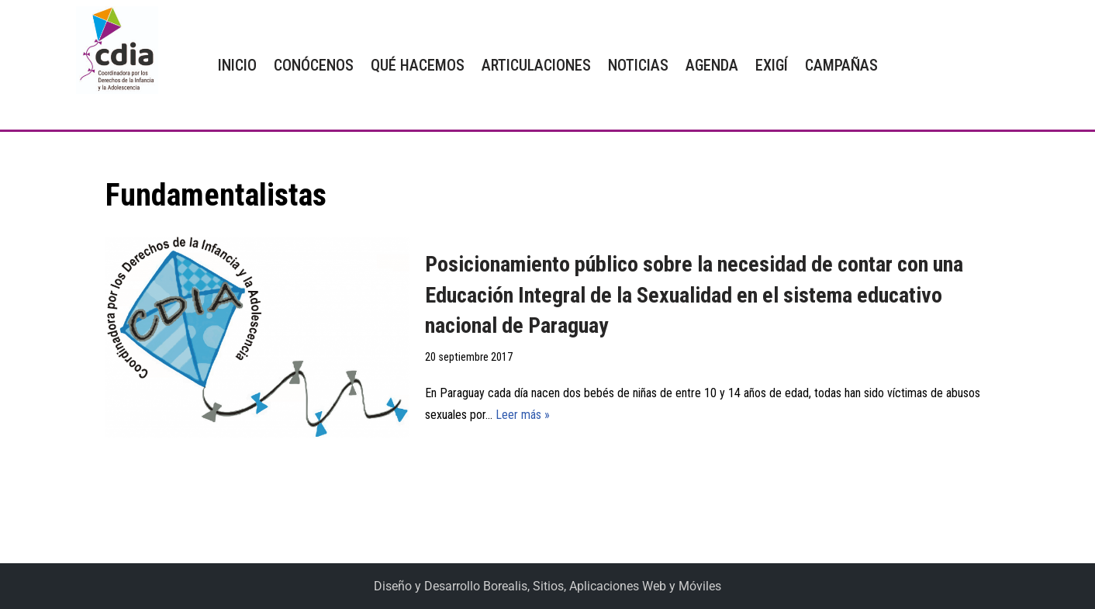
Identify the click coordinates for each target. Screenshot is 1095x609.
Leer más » (523, 414)
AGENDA (712, 65)
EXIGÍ (771, 65)
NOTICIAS (638, 65)
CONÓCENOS (314, 65)
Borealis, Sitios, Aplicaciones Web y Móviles (602, 586)
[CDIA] (113, 50)
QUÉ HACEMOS (418, 65)
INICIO (237, 65)
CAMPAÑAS (841, 65)
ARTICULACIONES (536, 65)
